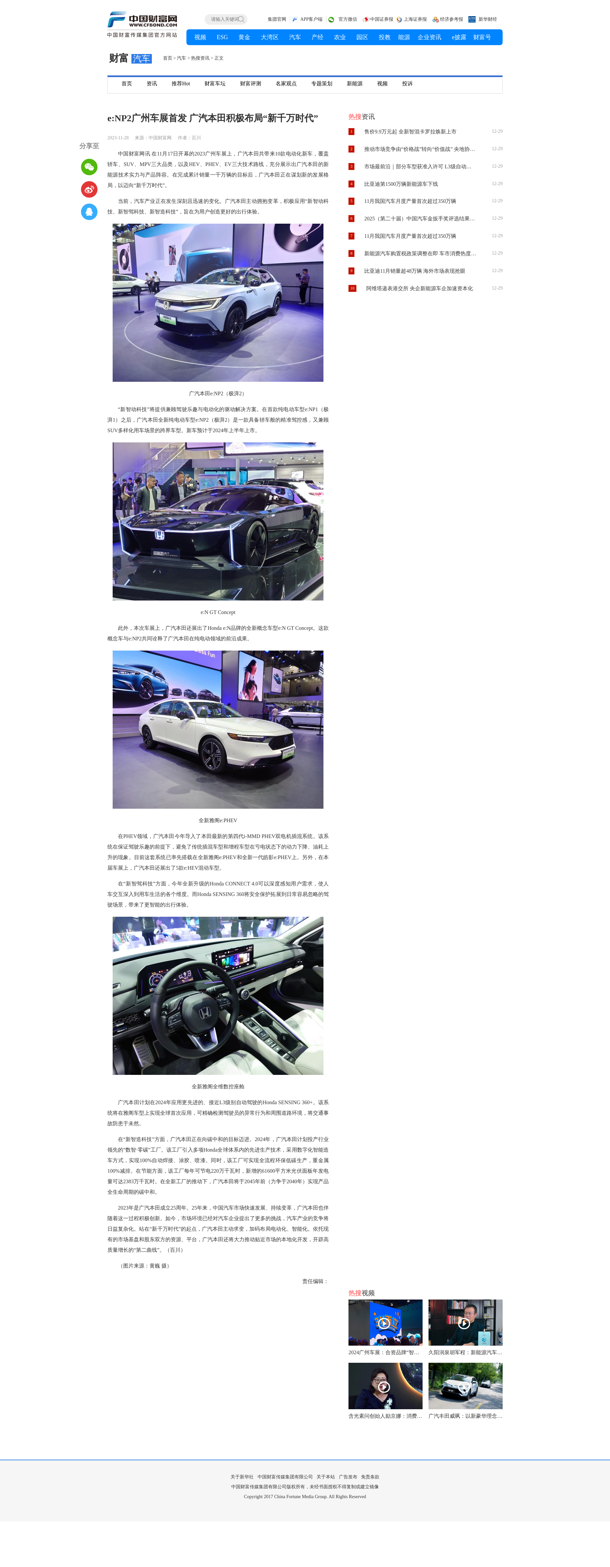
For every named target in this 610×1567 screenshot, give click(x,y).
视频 (382, 83)
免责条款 (370, 1476)
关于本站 (326, 1476)
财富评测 (250, 83)
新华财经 (488, 19)
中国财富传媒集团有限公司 (285, 1476)
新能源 (355, 83)
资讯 (152, 83)
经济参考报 (451, 19)
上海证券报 (415, 19)
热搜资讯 (200, 58)
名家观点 (286, 83)
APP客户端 (311, 19)
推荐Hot (181, 83)
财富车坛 (215, 83)
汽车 (181, 58)
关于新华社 (242, 1476)
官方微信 (348, 19)
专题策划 (321, 83)
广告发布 (348, 1476)
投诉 (407, 83)
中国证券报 (381, 19)
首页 (167, 58)
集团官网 (277, 19)
